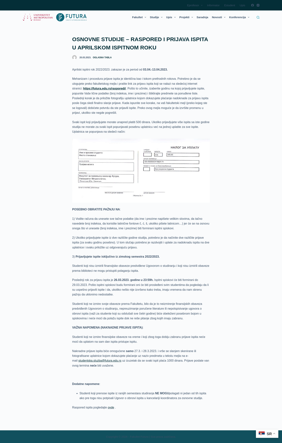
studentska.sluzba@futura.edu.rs (99, 360)
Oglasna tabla (102, 57)
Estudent (229, 5)
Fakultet (140, 17)
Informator (213, 5)
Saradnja (202, 17)
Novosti (219, 17)
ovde (111, 407)
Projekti (186, 17)
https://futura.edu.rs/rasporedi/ (104, 88)
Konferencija (240, 17)
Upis (242, 5)
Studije (157, 17)
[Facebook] (252, 5)
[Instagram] (258, 5)
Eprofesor (195, 5)
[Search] (258, 17)
